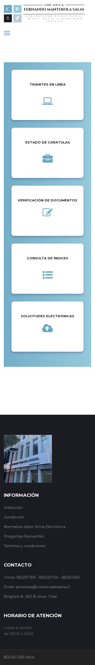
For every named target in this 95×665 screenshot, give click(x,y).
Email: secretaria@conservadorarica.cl (37, 587)
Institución (13, 507)
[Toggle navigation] (7, 33)
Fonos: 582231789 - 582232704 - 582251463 (42, 577)
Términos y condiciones (24, 546)
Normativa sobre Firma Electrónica (34, 526)
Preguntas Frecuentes (24, 536)
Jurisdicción (14, 517)
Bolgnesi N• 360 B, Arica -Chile (30, 596)
